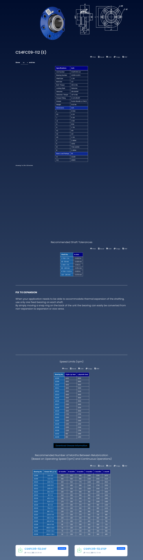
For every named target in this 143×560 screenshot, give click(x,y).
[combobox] (24, 62)
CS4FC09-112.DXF (35, 549)
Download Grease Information (71, 445)
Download (62, 548)
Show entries (25, 62)
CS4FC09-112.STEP (95, 549)
